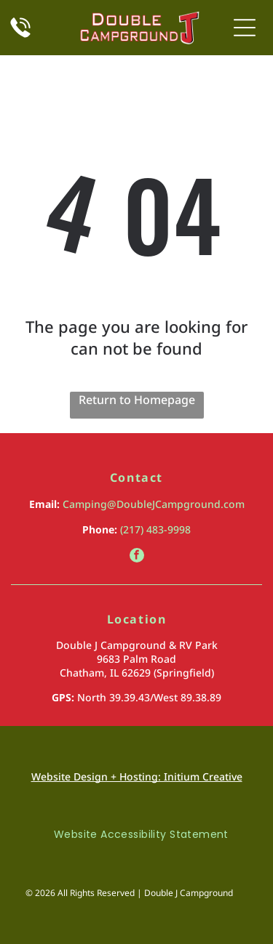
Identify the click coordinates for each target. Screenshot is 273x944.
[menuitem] (136, 834)
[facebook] (137, 557)
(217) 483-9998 (155, 529)
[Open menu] (245, 28)
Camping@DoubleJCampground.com (154, 504)
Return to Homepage (137, 400)
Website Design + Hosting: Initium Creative (136, 776)
